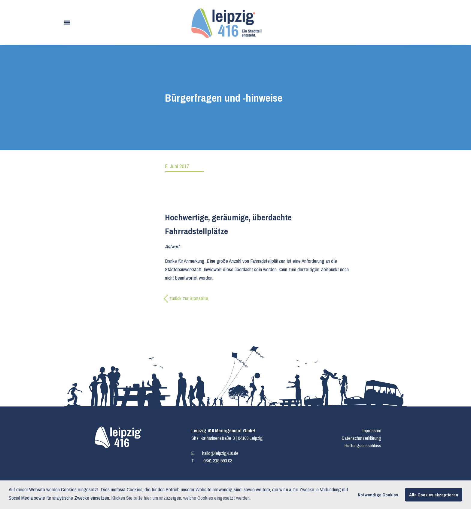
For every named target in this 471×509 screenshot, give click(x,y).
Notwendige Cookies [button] (378, 495)
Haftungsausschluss (363, 445)
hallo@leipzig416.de (220, 453)
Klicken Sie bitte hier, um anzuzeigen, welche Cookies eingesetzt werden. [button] (181, 497)
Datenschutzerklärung (361, 438)
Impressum (371, 430)
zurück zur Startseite (188, 298)
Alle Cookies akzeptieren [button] (433, 495)
